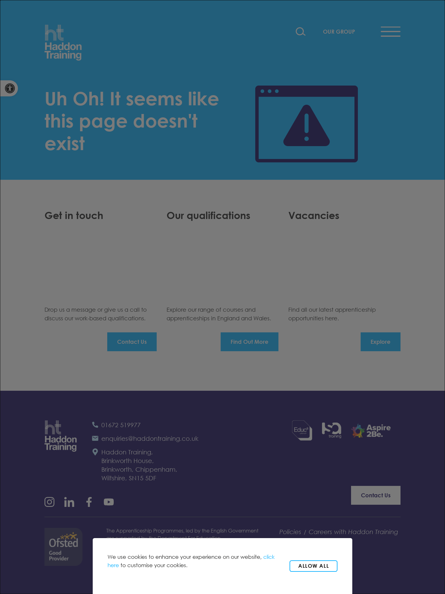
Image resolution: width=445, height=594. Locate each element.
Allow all (313, 565)
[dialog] (222, 297)
